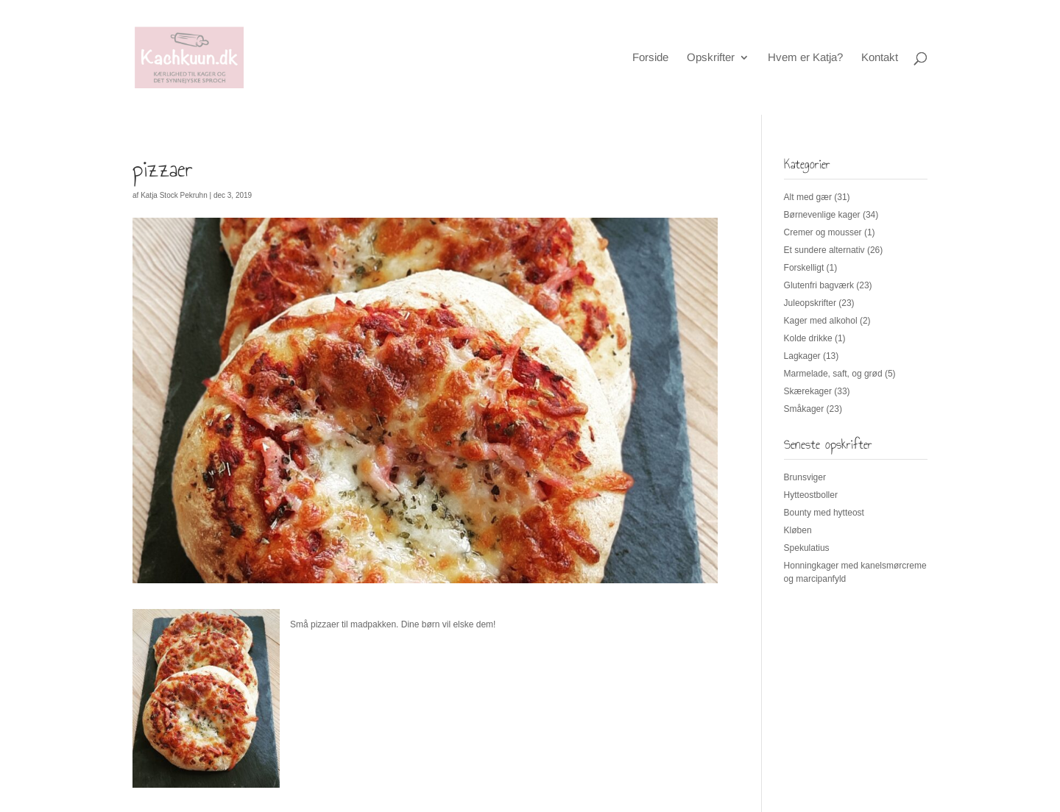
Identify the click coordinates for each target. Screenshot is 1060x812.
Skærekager (808, 391)
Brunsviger (805, 477)
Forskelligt (804, 268)
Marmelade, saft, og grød (833, 373)
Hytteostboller (811, 495)
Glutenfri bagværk (819, 285)
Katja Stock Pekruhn (174, 195)
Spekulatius (807, 548)
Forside (650, 57)
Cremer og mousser (823, 232)
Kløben (798, 530)
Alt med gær (808, 197)
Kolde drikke (808, 338)
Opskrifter (711, 57)
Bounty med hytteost (824, 513)
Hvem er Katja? (805, 57)
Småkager (804, 409)
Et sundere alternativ (824, 250)
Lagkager (802, 356)
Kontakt (879, 57)
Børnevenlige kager (822, 215)
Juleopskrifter (810, 303)
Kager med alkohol (821, 321)
